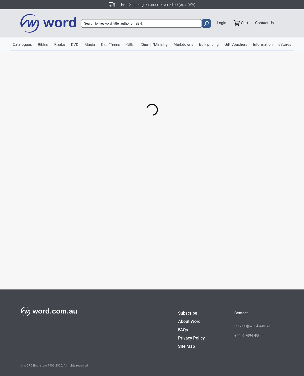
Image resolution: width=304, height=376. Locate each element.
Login (221, 23)
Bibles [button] (43, 44)
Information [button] (263, 44)
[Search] (141, 23)
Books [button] (59, 44)
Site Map (186, 346)
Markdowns (183, 44)
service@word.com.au (253, 325)
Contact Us (264, 23)
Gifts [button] (130, 44)
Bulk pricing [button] (209, 44)
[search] (206, 23)
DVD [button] (74, 44)
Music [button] (90, 44)
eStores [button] (284, 44)
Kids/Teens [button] (110, 44)
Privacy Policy (191, 337)
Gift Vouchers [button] (235, 44)
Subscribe (187, 313)
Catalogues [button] (22, 44)
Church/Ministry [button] (153, 44)
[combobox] (141, 23)
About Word (189, 321)
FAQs (183, 329)
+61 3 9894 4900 (249, 335)
